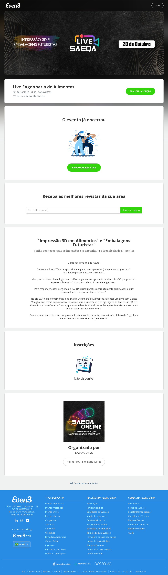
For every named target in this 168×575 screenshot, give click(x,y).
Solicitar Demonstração (139, 512)
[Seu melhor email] (73, 210)
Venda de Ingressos (96, 516)
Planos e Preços (136, 520)
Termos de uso (70, 571)
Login (157, 5)
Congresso (50, 520)
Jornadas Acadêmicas (55, 537)
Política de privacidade (121, 571)
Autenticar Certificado (138, 524)
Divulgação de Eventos (98, 512)
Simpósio (49, 524)
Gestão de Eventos (96, 520)
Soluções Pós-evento (97, 524)
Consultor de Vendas (138, 516)
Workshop (50, 532)
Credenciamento (95, 553)
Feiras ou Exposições (55, 553)
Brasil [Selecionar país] (22, 544)
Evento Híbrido (52, 516)
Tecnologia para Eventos (99, 532)
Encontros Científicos (55, 549)
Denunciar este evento (84, 483)
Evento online (52, 512)
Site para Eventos (95, 545)
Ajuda (131, 532)
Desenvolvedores (136, 528)
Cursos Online (52, 541)
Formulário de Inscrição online (101, 537)
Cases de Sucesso (137, 507)
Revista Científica (95, 507)
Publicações (92, 503)
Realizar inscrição (140, 91)
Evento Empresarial (54, 503)
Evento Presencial (54, 507)
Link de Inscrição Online (98, 541)
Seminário (50, 528)
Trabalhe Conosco (31, 571)
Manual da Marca (51, 571)
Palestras (49, 545)
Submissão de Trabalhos (99, 528)
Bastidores (141, 571)
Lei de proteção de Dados (94, 571)
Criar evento (134, 503)
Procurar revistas (84, 167)
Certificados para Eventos (99, 549)
